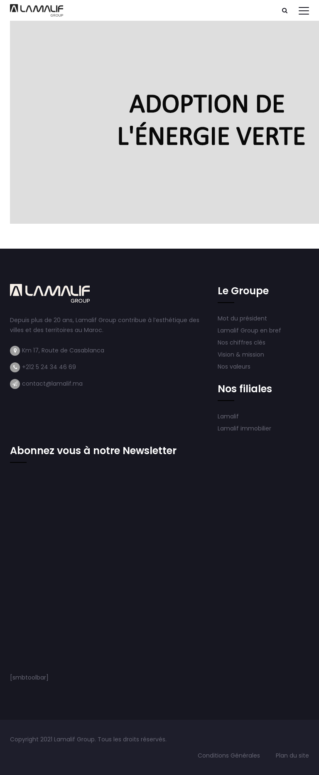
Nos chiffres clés (241, 342)
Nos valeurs (235, 366)
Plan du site (292, 755)
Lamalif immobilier (244, 428)
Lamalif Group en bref (249, 330)
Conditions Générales (230, 755)
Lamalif (228, 416)
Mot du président (242, 318)
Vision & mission (242, 354)
